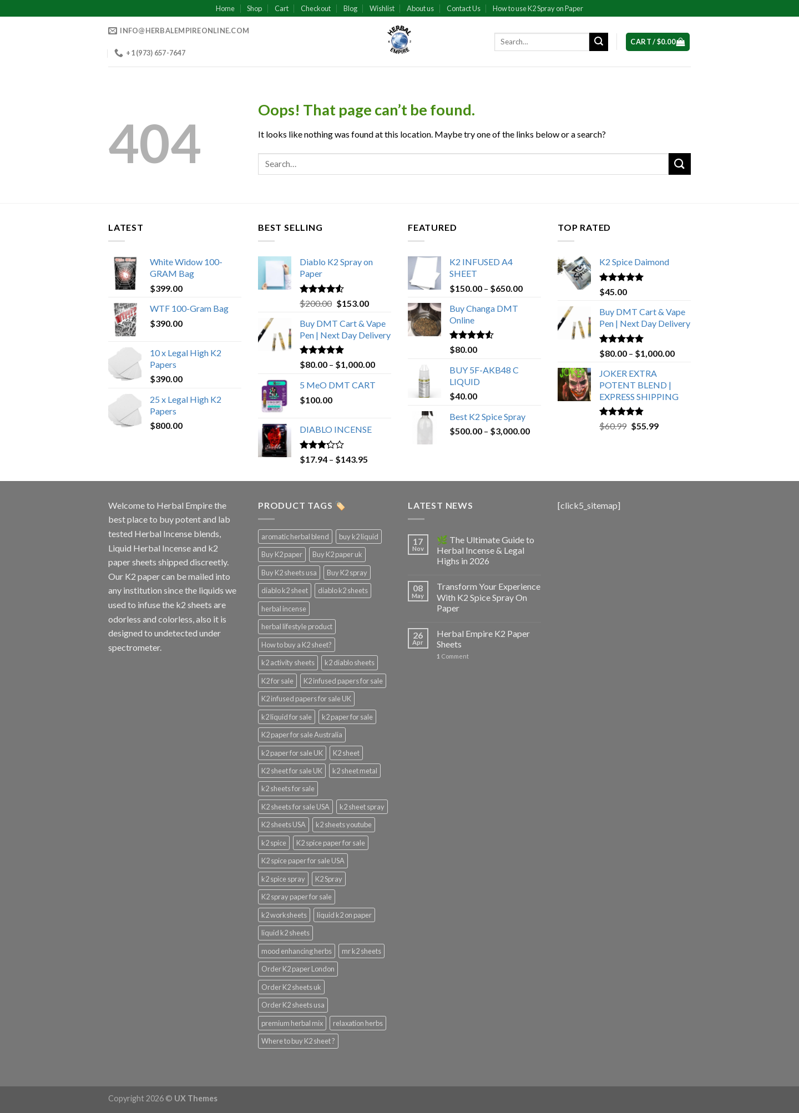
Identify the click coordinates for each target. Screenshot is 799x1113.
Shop (254, 8)
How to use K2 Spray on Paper (538, 8)
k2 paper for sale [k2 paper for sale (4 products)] (347, 716)
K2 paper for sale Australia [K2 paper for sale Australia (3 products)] (301, 734)
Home (225, 8)
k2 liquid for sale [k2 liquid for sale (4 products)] (286, 716)
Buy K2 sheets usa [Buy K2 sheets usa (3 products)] (289, 572)
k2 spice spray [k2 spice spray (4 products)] (283, 878)
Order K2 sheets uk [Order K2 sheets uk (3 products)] (291, 987)
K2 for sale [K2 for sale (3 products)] (277, 680)
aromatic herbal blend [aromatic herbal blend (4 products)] (295, 536)
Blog (350, 8)
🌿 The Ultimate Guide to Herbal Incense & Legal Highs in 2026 (485, 550)
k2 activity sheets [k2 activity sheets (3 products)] (288, 662)
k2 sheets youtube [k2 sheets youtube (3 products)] (344, 824)
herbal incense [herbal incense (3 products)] (283, 608)
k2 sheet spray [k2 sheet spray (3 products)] (362, 806)
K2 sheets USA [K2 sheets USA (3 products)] (283, 824)
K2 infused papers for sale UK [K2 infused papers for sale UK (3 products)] (306, 698)
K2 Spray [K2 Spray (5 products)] (328, 878)
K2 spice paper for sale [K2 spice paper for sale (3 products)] (330, 842)
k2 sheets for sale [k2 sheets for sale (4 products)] (288, 788)
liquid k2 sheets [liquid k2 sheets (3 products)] (285, 932)
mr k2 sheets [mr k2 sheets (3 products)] (361, 951)
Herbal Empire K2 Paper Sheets (483, 638)
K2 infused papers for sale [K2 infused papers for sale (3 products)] (343, 680)
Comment (453, 656)
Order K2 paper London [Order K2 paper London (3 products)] (298, 968)
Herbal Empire (185, 505)
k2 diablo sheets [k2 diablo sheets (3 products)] (350, 662)
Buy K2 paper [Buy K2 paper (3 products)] (281, 554)
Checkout (316, 8)
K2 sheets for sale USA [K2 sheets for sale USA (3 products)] (295, 806)
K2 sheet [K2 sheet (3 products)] (346, 752)
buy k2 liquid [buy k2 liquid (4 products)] (358, 536)
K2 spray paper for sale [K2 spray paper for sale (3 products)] (296, 896)
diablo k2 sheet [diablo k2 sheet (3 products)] (284, 590)
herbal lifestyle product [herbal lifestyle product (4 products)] (296, 626)
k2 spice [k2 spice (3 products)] (273, 842)
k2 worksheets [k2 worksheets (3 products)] (284, 914)
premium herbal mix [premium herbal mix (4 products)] (292, 1023)
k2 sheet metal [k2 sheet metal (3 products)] (354, 770)
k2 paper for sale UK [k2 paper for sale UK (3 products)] (292, 752)
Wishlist (382, 8)
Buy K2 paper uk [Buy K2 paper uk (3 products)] (337, 554)
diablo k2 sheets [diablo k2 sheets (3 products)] (343, 590)
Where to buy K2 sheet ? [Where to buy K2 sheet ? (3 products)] (298, 1040)
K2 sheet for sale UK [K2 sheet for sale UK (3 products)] (291, 770)
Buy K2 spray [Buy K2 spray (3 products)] (347, 572)
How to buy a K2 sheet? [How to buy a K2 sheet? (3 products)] (296, 644)
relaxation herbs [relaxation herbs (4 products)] (358, 1023)
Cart (282, 8)
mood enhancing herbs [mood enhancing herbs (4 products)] (296, 951)
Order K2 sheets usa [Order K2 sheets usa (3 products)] (293, 1004)
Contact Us (464, 8)
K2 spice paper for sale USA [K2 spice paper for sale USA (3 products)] (303, 860)
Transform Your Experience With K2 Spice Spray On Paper (488, 597)
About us (420, 8)
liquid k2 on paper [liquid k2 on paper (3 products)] (344, 914)
